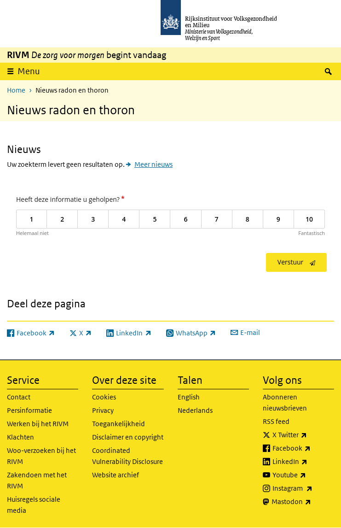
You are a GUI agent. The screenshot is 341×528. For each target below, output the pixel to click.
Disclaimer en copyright (127, 437)
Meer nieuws (153, 164)
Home (16, 90)
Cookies (104, 397)
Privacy (103, 410)
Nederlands (195, 410)
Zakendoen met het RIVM (37, 480)
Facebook (303, 448)
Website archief (115, 474)
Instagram (303, 488)
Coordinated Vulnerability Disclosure (127, 456)
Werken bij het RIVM (38, 423)
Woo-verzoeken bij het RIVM (41, 456)
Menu (28, 71)
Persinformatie (29, 410)
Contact (18, 397)
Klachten (20, 437)
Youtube (303, 475)
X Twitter (303, 434)
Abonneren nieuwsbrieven (285, 402)
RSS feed (276, 421)
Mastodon (303, 501)
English (189, 397)
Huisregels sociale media (33, 505)
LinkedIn (303, 461)
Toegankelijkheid (118, 423)
